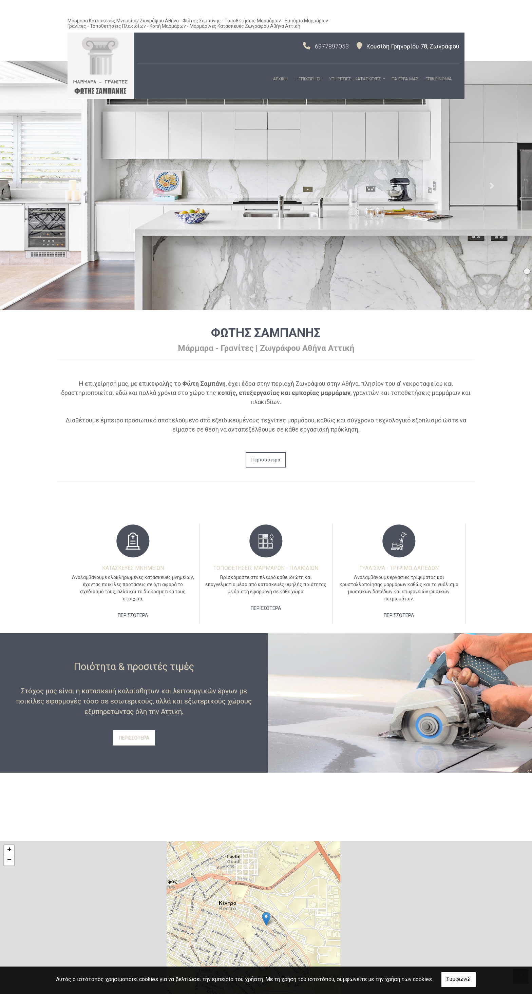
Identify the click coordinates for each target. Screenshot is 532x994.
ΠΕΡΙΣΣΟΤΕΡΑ (133, 615)
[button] (40, 185)
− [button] (9, 860)
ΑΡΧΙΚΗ (280, 78)
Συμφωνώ (458, 979)
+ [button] (9, 850)
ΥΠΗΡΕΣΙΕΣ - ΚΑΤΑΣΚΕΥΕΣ (355, 78)
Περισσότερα (265, 459)
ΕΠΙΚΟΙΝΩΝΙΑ (438, 78)
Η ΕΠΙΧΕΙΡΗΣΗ (308, 78)
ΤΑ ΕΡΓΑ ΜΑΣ (405, 78)
